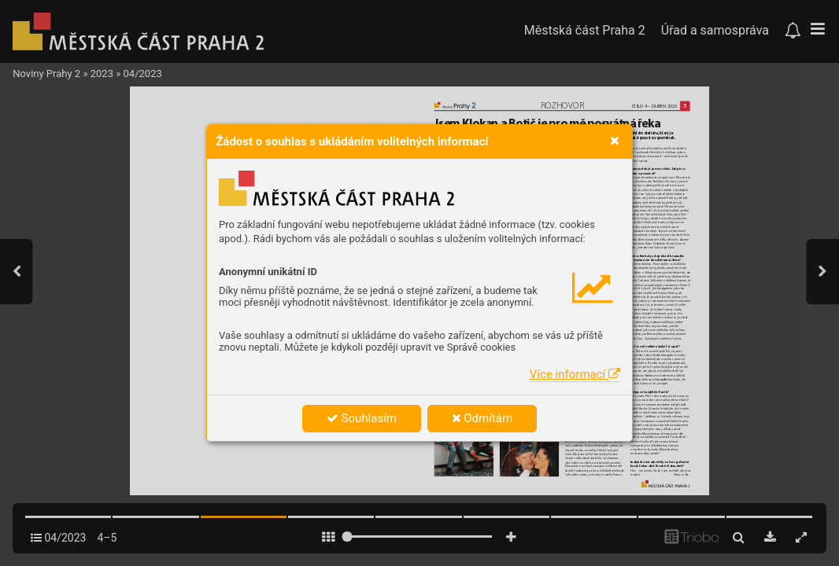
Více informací (575, 374)
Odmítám (482, 418)
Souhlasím (362, 418)
